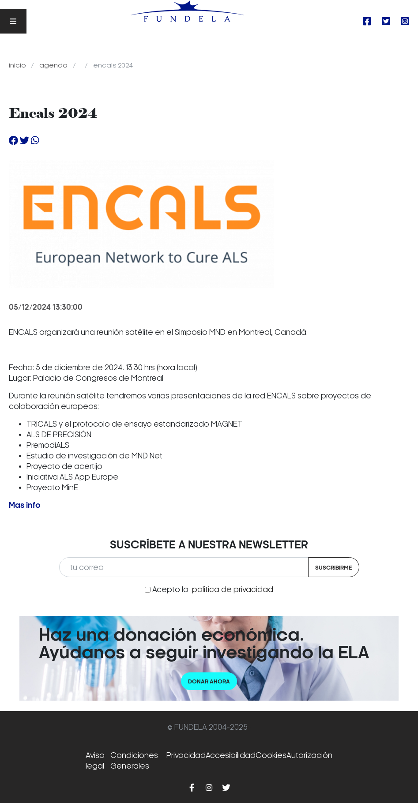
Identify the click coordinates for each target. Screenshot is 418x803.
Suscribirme (333, 567)
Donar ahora (209, 681)
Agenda (54, 65)
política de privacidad (232, 589)
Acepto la (212, 589)
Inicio (18, 65)
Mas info (25, 505)
